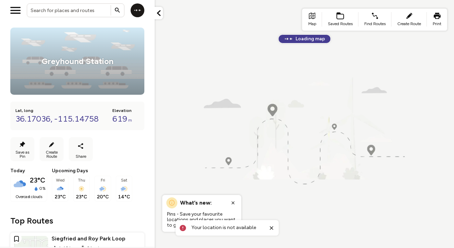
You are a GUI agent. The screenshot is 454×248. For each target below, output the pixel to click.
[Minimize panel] (159, 13)
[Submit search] (117, 10)
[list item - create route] (409, 20)
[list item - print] (437, 20)
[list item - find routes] (374, 20)
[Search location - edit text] (75, 10)
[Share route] (81, 149)
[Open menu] (15, 10)
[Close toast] (271, 228)
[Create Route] (52, 149)
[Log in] (137, 10)
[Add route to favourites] (16, 238)
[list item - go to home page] (312, 20)
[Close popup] (233, 203)
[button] (159, 13)
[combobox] (75, 10)
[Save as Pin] (22, 149)
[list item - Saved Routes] (340, 20)
